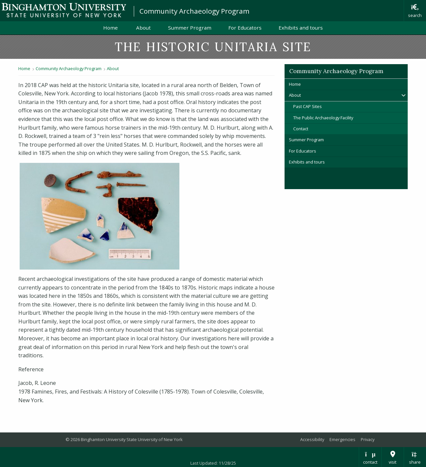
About (143, 27)
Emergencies (342, 439)
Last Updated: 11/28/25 (213, 463)
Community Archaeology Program (194, 11)
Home (111, 27)
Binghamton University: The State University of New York (64, 10)
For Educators (245, 27)
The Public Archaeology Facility (323, 118)
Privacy (367, 439)
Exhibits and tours (301, 27)
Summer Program (189, 27)
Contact (300, 129)
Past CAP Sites (307, 106)
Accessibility (312, 439)
